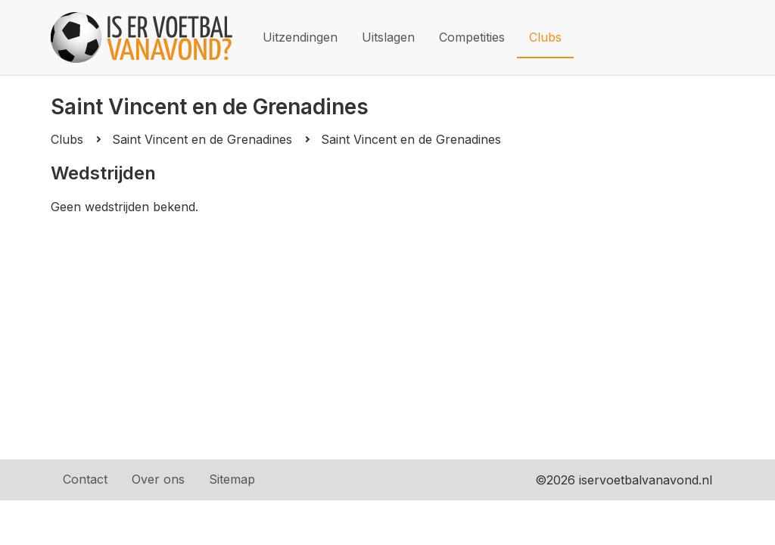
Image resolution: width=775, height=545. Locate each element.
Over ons (158, 479)
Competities (472, 37)
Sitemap (232, 479)
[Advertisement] (387, 328)
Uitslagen (388, 37)
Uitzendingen (300, 37)
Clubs (545, 37)
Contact (85, 479)
